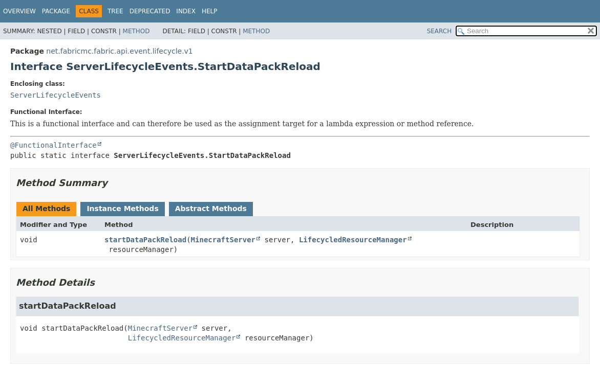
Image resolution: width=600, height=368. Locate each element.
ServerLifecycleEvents (55, 95)
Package (56, 11)
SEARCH (439, 31)
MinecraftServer (223, 240)
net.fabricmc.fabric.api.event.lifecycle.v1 (119, 51)
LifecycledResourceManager (353, 240)
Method (136, 31)
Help (210, 11)
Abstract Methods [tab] (211, 208)
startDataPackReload (145, 240)
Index (186, 11)
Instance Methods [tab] (122, 208)
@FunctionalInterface (53, 145)
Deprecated (150, 11)
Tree (115, 11)
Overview (19, 11)
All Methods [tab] (46, 208)
